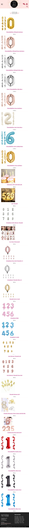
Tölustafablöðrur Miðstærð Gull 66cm (14, 32)
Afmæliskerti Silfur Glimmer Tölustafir (14, 223)
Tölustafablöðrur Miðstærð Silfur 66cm (14, 70)
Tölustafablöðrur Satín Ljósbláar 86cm (14, 146)
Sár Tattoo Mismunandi (14, 242)
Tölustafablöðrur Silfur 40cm (14, 471)
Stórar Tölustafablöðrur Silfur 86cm (14, 89)
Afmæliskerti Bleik (14, 318)
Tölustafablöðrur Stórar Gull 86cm (14, 165)
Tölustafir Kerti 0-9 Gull (14, 299)
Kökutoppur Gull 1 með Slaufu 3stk (14, 184)
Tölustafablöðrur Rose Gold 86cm (14, 108)
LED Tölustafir (14, 204)
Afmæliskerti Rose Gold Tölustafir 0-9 (14, 261)
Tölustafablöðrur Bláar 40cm (14, 509)
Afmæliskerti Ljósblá (14, 337)
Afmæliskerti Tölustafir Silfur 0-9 (14, 280)
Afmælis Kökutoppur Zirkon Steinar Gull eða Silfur (14, 413)
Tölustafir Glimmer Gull (14, 394)
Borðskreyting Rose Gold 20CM (15, 432)
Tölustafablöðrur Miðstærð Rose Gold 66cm (14, 51)
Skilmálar (4, 528)
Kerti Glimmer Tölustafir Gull (14, 356)
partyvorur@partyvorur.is (6, 523)
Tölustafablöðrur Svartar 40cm (14, 490)
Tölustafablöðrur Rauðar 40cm (14, 452)
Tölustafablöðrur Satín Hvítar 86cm (14, 127)
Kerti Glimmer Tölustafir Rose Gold (14, 375)
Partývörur (14, 4)
